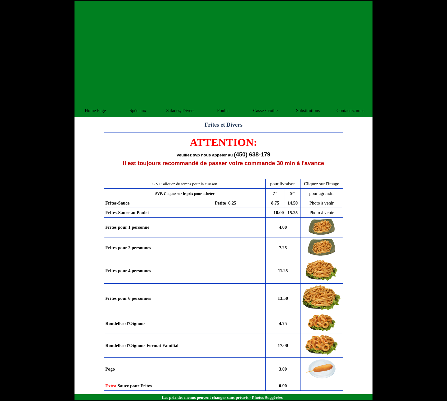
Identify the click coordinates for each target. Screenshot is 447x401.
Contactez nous (350, 110)
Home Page (95, 110)
